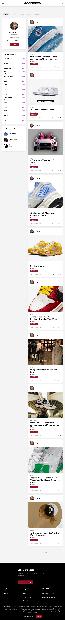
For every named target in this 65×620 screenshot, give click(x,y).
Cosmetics (6, 58)
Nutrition (6, 89)
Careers (6, 66)
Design (5, 107)
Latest (6, 14)
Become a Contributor (48, 593)
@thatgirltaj (14, 34)
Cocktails (6, 87)
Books (5, 79)
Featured (6, 593)
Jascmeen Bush (13, 139)
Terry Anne (12, 145)
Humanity (6, 118)
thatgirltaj (33, 61)
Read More (33, 63)
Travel (5, 84)
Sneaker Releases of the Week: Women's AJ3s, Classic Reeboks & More (45, 480)
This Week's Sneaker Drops (42, 109)
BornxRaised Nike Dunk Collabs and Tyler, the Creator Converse (44, 57)
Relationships (7, 105)
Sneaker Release (37, 266)
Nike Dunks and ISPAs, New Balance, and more (42, 214)
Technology (6, 74)
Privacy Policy (26, 601)
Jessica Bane (12, 133)
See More (45, 552)
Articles (13, 14)
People (31, 158)
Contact (25, 604)
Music (5, 81)
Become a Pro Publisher (48, 597)
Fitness (5, 94)
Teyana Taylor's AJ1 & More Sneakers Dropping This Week (43, 318)
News (5, 120)
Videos (21, 14)
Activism (6, 115)
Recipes (5, 92)
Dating (5, 102)
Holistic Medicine (8, 97)
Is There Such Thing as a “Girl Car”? (43, 161)
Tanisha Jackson (14, 32)
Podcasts (37, 14)
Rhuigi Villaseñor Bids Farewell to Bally (45, 370)
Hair (5, 61)
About (24, 593)
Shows (29, 14)
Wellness (6, 100)
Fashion (5, 110)
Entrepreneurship (8, 68)
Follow (14, 44)
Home (5, 113)
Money (5, 71)
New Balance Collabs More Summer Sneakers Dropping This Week (44, 425)
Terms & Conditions (28, 597)
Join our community (25, 582)
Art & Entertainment (8, 76)
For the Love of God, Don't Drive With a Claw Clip (44, 534)
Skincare (6, 63)
